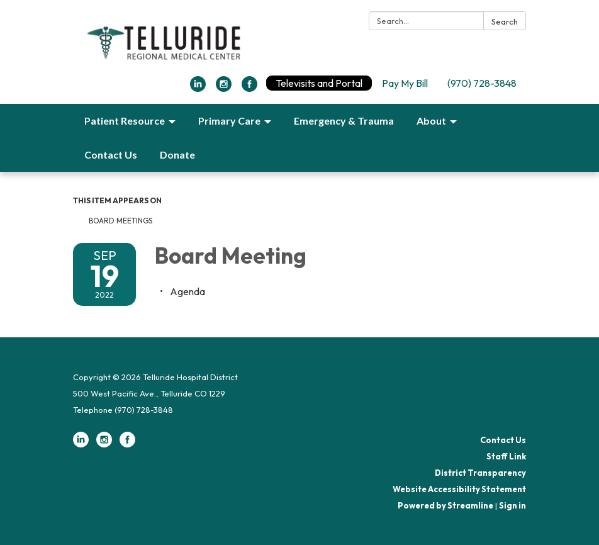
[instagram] (224, 88)
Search (504, 21)
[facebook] (249, 88)
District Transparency (480, 473)
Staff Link (506, 456)
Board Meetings (120, 220)
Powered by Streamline (445, 505)
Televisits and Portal (319, 83)
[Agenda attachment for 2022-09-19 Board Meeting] (187, 291)
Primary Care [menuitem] (229, 120)
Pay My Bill (405, 83)
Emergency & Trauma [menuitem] (344, 120)
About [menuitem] (431, 120)
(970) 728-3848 (482, 83)
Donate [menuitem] (177, 154)
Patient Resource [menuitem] (124, 120)
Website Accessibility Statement (459, 489)
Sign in (512, 505)
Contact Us (503, 440)
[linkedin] (198, 88)
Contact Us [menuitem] (110, 154)
